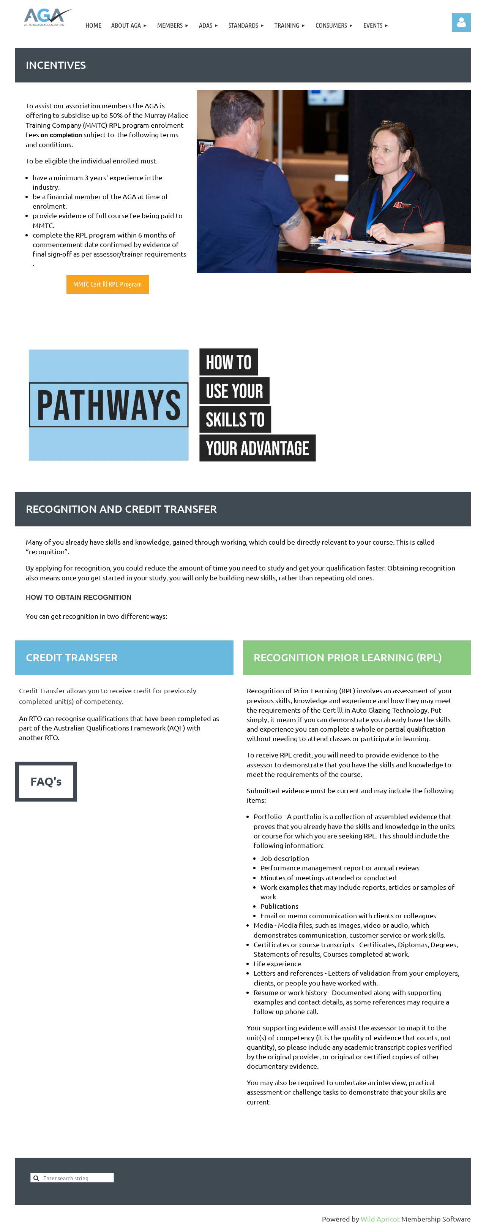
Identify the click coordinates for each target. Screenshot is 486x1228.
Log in (461, 22)
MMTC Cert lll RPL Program (107, 284)
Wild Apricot (380, 1219)
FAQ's (46, 781)
